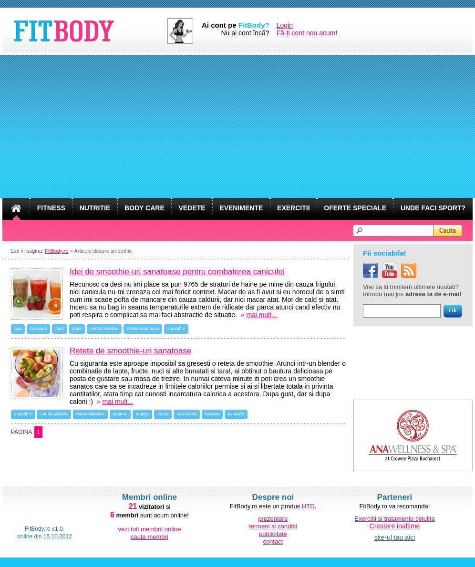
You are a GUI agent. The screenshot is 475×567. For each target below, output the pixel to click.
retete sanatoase (143, 328)
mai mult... (261, 315)
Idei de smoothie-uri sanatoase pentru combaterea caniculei (177, 271)
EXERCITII (293, 208)
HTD (308, 506)
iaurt (59, 328)
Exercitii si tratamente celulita (394, 518)
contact (273, 541)
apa (17, 328)
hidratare (38, 328)
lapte (77, 328)
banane (212, 414)
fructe (162, 414)
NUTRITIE (95, 208)
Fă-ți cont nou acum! (307, 33)
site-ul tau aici (394, 537)
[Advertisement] (237, 126)
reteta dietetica (104, 328)
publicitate (273, 533)
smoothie (176, 328)
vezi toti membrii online (149, 529)
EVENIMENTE (241, 208)
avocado (236, 414)
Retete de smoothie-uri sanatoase (130, 350)
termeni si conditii (273, 526)
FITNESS (51, 208)
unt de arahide (54, 414)
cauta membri (149, 536)
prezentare (273, 518)
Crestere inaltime (395, 526)
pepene (120, 414)
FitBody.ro (56, 251)
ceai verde (187, 414)
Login (285, 25)
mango (142, 414)
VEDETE (192, 208)
